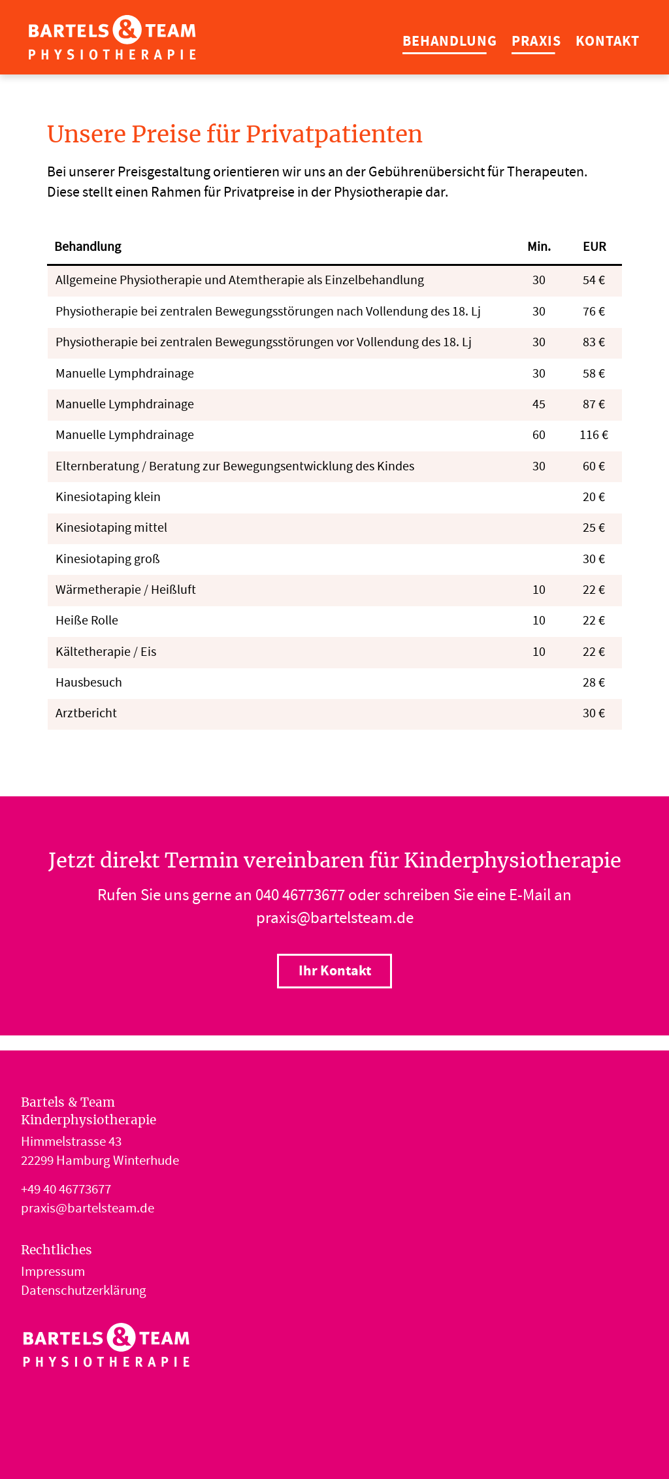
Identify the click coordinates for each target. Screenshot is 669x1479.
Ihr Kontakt (335, 971)
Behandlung (449, 42)
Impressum (53, 1273)
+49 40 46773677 (66, 1190)
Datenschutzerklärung (83, 1292)
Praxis (536, 42)
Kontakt (608, 42)
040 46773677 (300, 897)
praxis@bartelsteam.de (335, 919)
